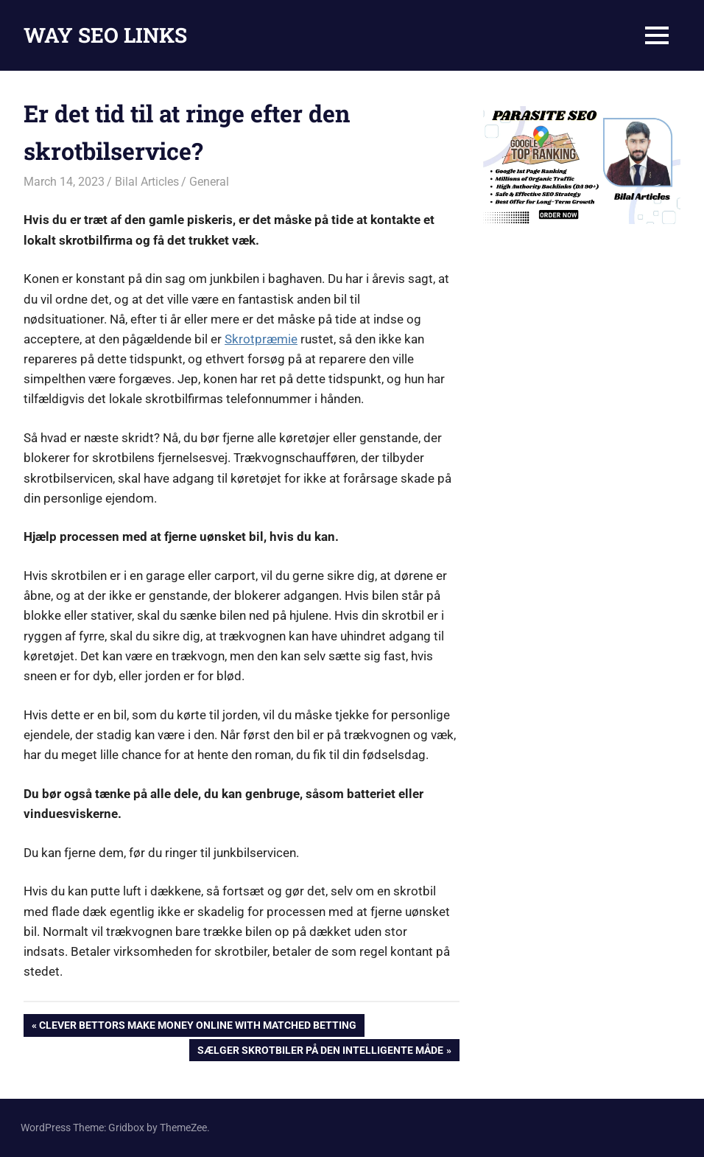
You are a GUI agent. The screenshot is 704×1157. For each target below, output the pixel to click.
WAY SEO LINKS (105, 35)
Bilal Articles (147, 182)
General (209, 182)
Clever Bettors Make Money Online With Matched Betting (197, 1026)
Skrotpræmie (261, 339)
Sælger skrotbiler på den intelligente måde (320, 1051)
